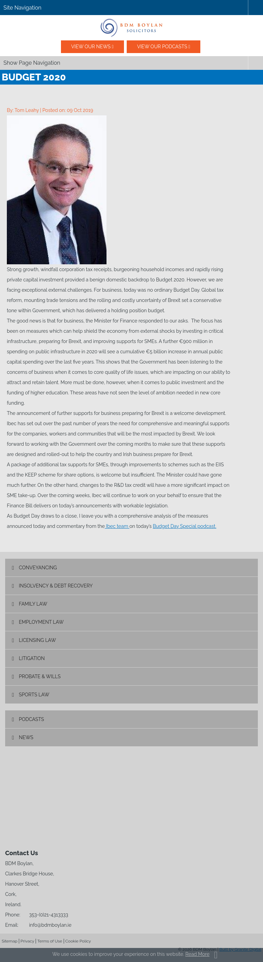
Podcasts (31, 719)
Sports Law (34, 694)
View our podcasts (162, 46)
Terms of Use (49, 941)
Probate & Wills (40, 676)
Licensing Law (37, 640)
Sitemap (9, 941)
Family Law (33, 604)
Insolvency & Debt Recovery (56, 585)
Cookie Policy (78, 941)
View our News (91, 46)
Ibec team (117, 526)
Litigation (32, 658)
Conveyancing (38, 567)
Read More (197, 954)
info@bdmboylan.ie (50, 925)
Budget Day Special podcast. (184, 526)
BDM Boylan (131, 27)
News (26, 737)
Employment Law (41, 622)
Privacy (27, 941)
